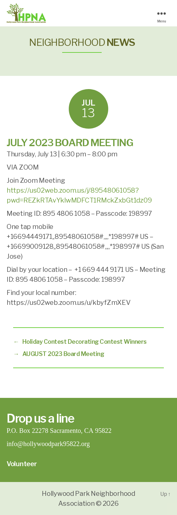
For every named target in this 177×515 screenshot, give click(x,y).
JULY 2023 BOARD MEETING (70, 142)
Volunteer (22, 464)
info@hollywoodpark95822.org (48, 444)
